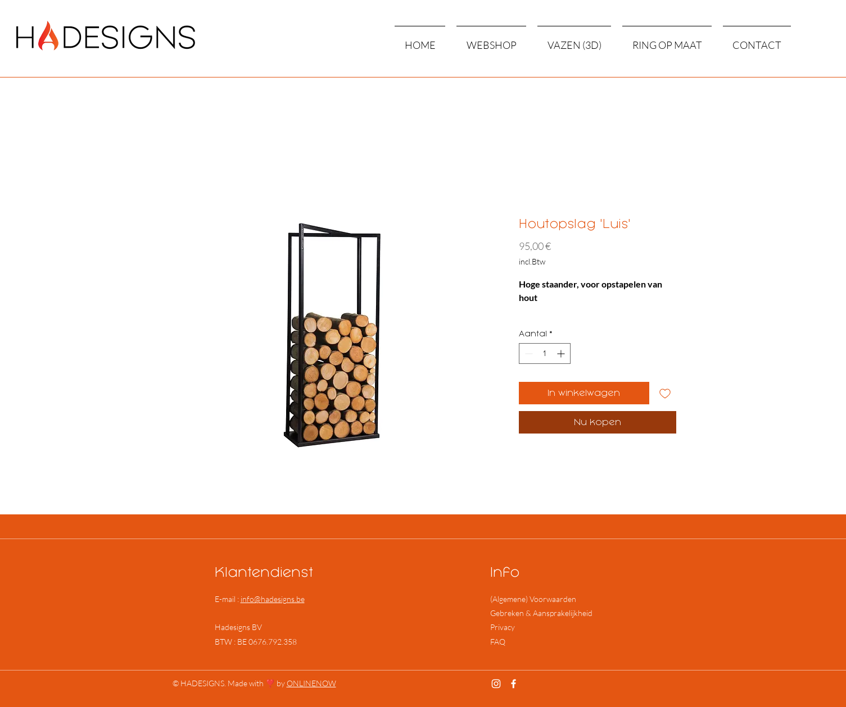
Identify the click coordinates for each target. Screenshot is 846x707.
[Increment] (562, 353)
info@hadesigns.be (273, 599)
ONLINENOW (311, 683)
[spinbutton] (545, 353)
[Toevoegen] (665, 393)
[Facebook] (513, 684)
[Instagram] (496, 684)
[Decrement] (528, 353)
